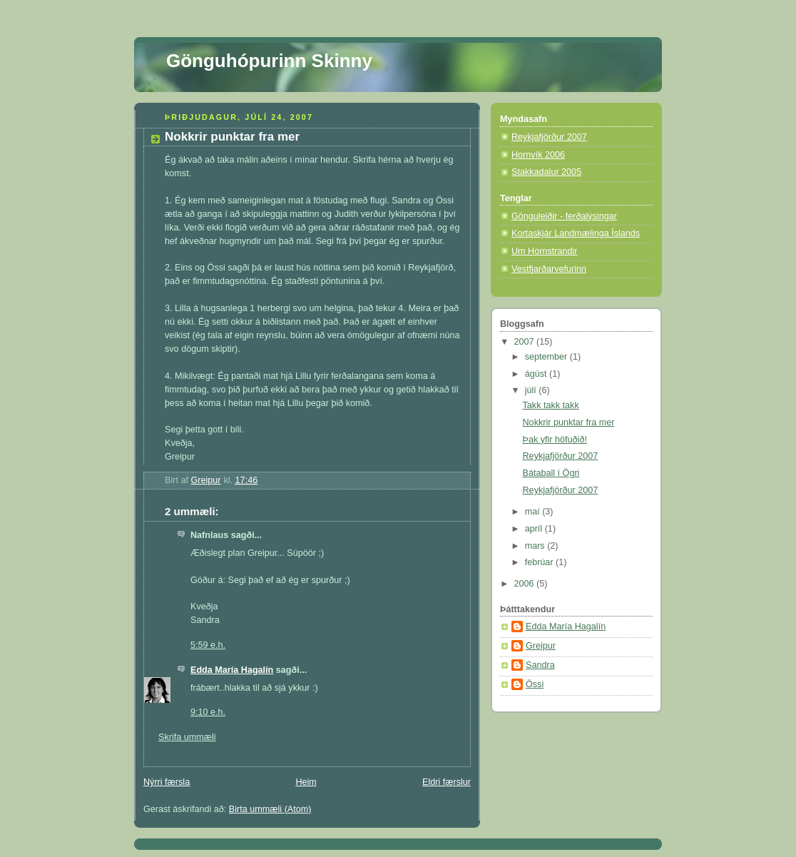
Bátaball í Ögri (551, 473)
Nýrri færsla (166, 782)
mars (536, 546)
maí (534, 512)
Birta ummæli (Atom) (270, 809)
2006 (525, 584)
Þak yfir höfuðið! (555, 440)
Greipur (541, 646)
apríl (535, 529)
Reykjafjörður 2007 (549, 137)
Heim (305, 782)
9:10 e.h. (207, 712)
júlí (532, 390)
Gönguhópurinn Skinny (269, 60)
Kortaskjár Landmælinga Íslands (575, 233)
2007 (525, 342)
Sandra (540, 665)
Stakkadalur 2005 (546, 172)
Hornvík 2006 (538, 155)
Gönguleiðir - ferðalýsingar (564, 216)
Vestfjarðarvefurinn (548, 269)
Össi (535, 684)
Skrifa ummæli (187, 737)
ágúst (537, 374)
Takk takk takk (551, 405)
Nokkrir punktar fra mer (569, 422)
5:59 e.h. (207, 645)
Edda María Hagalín (231, 670)
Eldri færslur (446, 782)
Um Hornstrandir (544, 251)
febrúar (540, 562)
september (547, 357)
